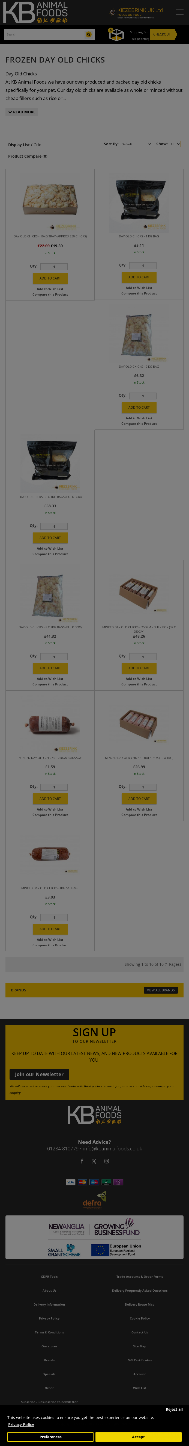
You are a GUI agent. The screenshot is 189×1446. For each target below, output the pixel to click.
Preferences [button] (51, 1437)
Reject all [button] (174, 1409)
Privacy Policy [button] (21, 1424)
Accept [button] (138, 1437)
